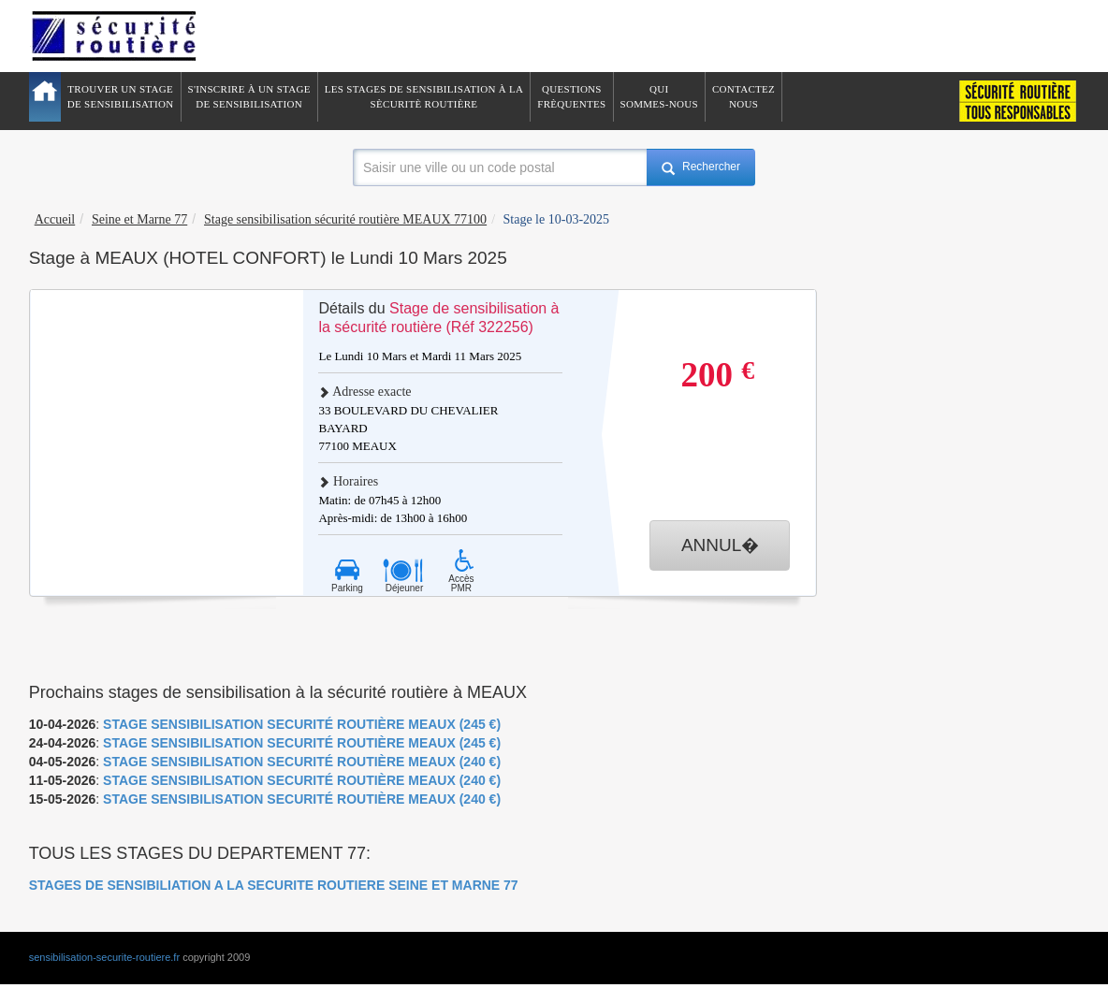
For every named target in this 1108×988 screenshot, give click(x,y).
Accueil (55, 219)
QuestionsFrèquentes (571, 96)
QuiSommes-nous (659, 96)
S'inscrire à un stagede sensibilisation (249, 96)
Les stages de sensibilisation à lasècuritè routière (424, 96)
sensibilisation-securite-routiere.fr (104, 957)
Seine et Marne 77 (139, 219)
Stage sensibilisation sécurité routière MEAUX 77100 (345, 219)
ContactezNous (743, 96)
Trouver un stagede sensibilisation (120, 96)
